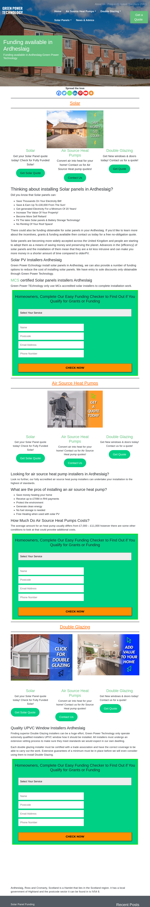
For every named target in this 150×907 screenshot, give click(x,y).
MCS (15, 280)
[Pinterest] (80, 93)
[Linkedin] (75, 93)
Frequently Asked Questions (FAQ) (127, 4)
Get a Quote (138, 17)
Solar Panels (62, 20)
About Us (100, 4)
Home (57, 11)
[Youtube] (85, 93)
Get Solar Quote (30, 173)
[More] (91, 93)
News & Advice (85, 20)
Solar (30, 150)
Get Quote (119, 168)
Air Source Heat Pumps (80, 11)
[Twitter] (64, 93)
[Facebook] (58, 93)
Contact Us (75, 177)
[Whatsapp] (69, 93)
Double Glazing (110, 11)
